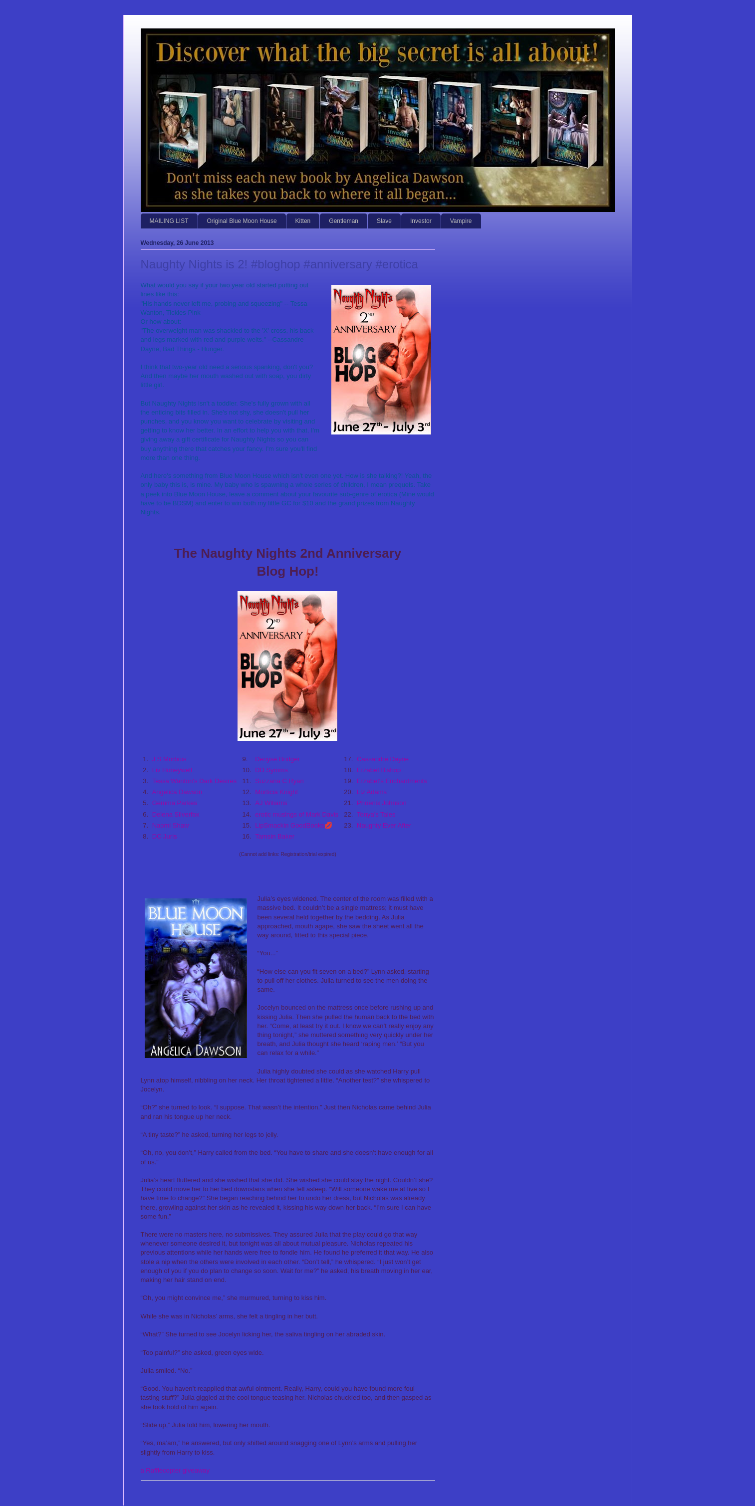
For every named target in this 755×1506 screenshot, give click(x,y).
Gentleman (343, 220)
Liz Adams (372, 792)
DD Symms (271, 770)
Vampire (461, 220)
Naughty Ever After (384, 825)
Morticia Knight (276, 792)
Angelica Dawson (177, 792)
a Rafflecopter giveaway (175, 1470)
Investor (421, 220)
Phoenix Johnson (382, 803)
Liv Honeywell (172, 770)
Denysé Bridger (277, 759)
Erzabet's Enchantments (392, 781)
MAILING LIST (169, 220)
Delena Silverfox (176, 814)
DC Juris (164, 836)
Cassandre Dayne (383, 759)
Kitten (303, 220)
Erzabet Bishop (379, 770)
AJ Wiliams (271, 803)
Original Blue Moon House (242, 220)
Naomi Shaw (170, 825)
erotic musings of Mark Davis (296, 814)
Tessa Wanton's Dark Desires (194, 781)
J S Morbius (169, 759)
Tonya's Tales (376, 814)
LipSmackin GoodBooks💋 (293, 825)
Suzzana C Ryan (279, 781)
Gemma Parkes (174, 803)
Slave (384, 220)
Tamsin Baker (274, 836)
